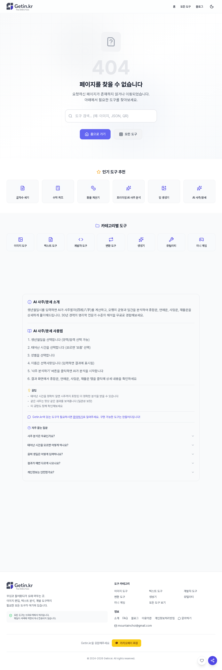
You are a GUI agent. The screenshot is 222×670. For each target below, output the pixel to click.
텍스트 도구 (155, 591)
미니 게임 (119, 602)
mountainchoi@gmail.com (133, 625)
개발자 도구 (190, 591)
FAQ (125, 618)
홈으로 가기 (95, 134)
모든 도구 (185, 6)
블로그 (199, 6)
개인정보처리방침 (165, 618)
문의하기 (78, 417)
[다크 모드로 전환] (211, 6)
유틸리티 (189, 596)
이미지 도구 (120, 591)
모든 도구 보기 (157, 602)
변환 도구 (119, 596)
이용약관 (147, 618)
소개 (116, 618)
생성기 (153, 596)
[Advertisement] (111, 533)
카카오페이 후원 (126, 643)
